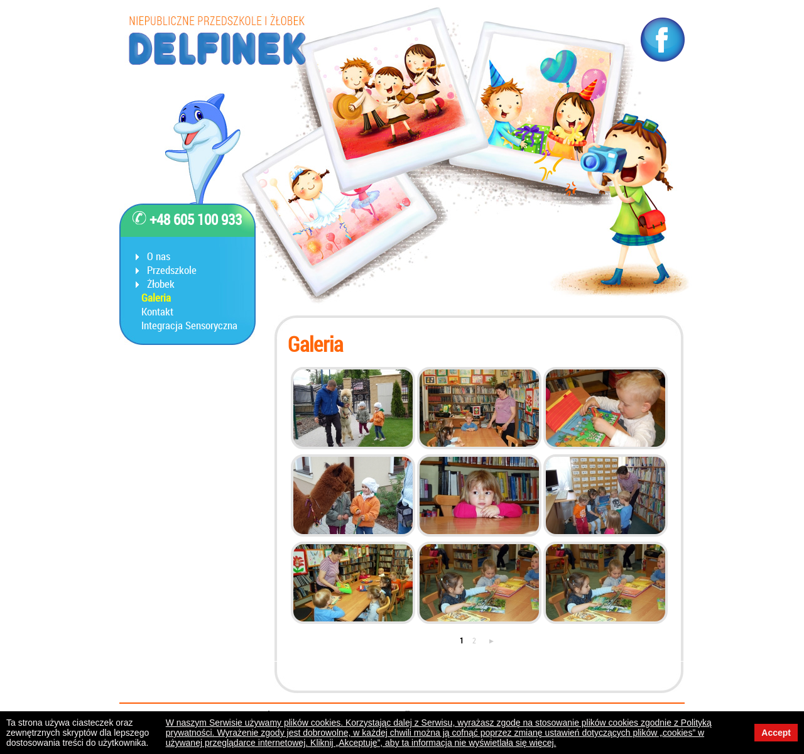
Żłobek (161, 284)
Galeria (156, 298)
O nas (158, 256)
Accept (776, 733)
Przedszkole (172, 270)
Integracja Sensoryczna (189, 325)
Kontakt (157, 312)
